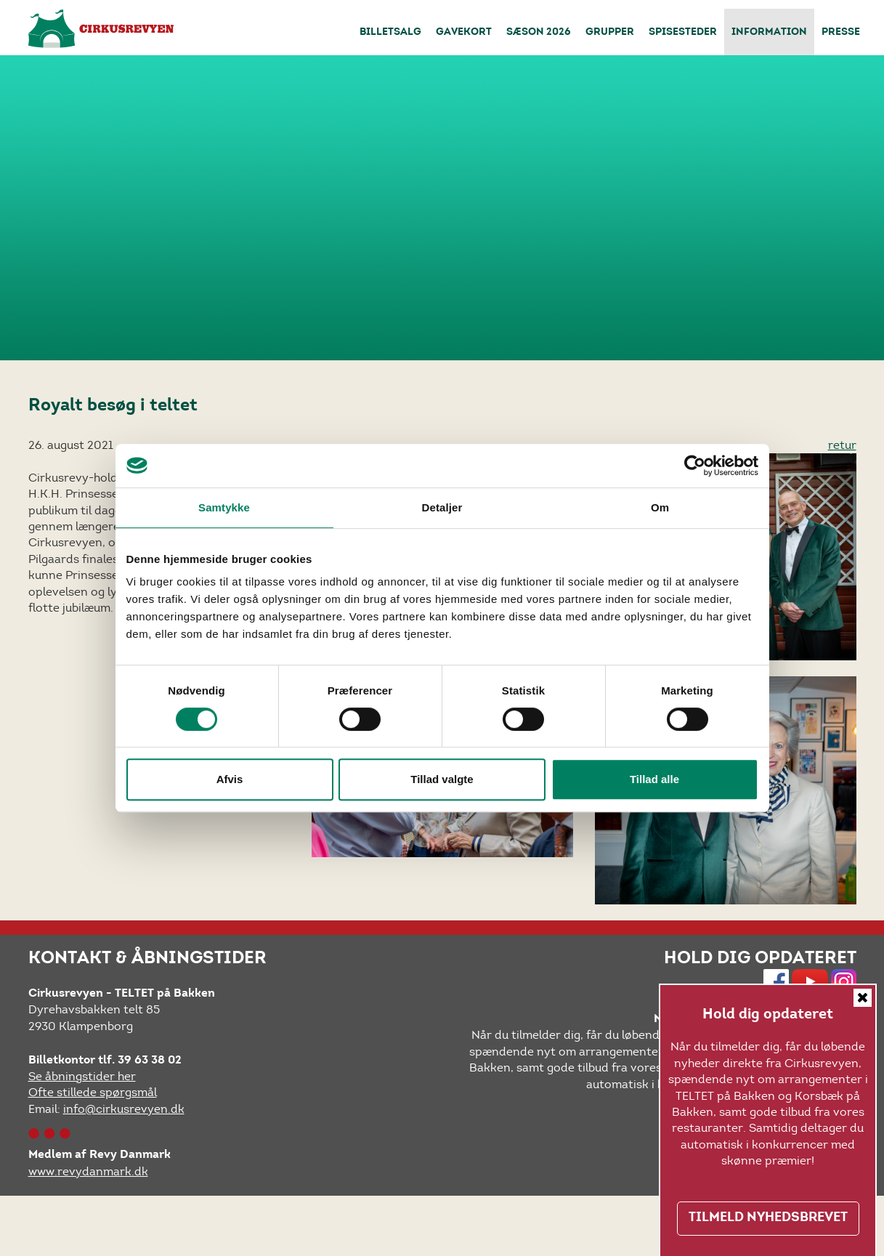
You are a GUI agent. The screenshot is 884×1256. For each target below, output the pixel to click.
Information (769, 33)
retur (842, 445)
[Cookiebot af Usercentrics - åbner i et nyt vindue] (694, 466)
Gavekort (464, 33)
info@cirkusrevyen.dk (123, 1109)
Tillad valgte (441, 779)
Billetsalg (390, 33)
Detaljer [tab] (442, 507)
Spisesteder (683, 33)
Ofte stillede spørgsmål (92, 1092)
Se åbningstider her (82, 1076)
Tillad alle (654, 779)
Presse (841, 33)
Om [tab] (660, 507)
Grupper (609, 33)
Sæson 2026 (538, 33)
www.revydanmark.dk (88, 1171)
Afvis (229, 779)
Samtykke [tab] (224, 507)
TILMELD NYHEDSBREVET (768, 1218)
